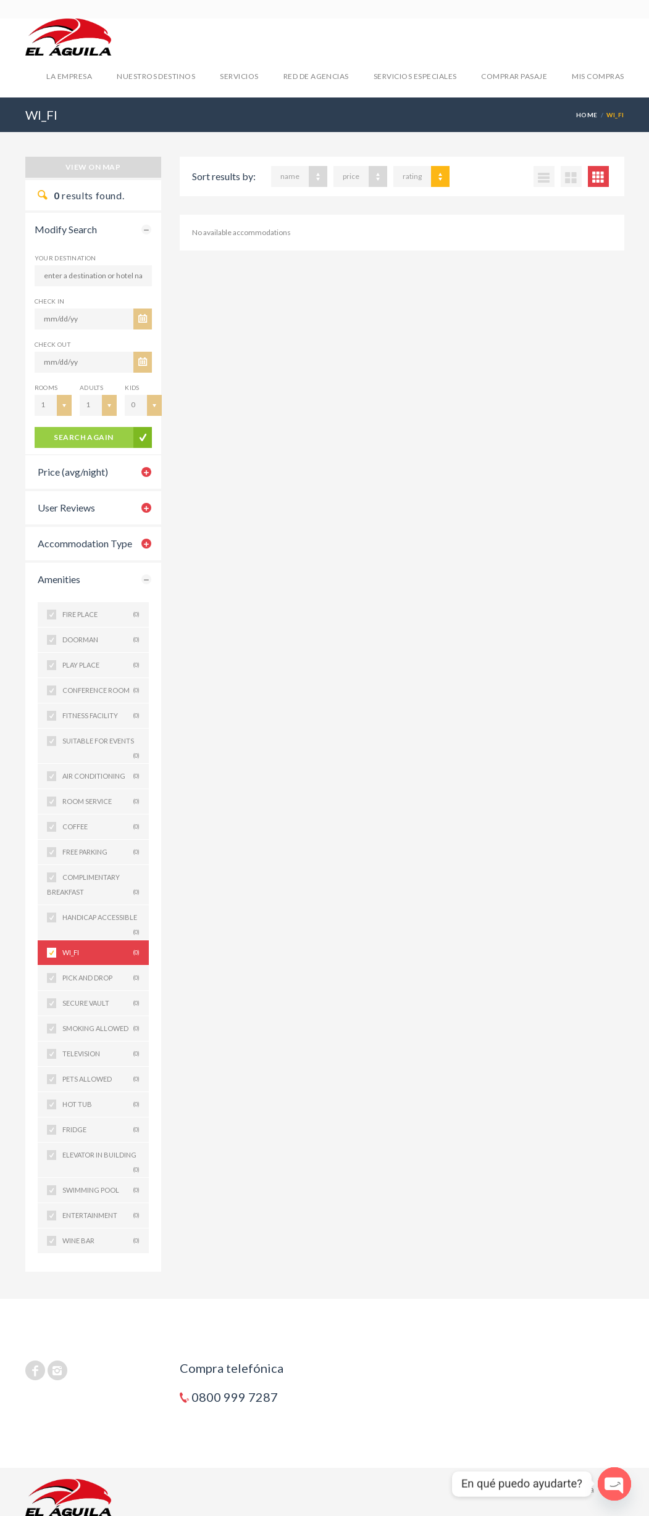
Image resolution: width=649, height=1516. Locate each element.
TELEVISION (101, 1053)
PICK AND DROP (101, 978)
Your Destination (65, 258)
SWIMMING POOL (101, 1190)
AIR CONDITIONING (101, 776)
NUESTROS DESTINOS (156, 76)
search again (84, 437)
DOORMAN (101, 639)
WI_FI (101, 952)
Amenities (59, 579)
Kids (132, 387)
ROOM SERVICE (101, 801)
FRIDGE (101, 1129)
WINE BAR (101, 1240)
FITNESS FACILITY (101, 715)
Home (587, 114)
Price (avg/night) (73, 472)
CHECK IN (50, 301)
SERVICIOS (239, 76)
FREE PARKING (101, 852)
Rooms (46, 387)
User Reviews (66, 507)
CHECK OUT (53, 344)
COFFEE (101, 826)
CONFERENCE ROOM (101, 690)
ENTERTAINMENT (101, 1215)
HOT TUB (101, 1104)
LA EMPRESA (69, 76)
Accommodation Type (85, 543)
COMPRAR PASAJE (514, 76)
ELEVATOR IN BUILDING (101, 1159)
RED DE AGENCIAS (316, 76)
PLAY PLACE (101, 665)
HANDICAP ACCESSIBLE (101, 921)
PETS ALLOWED (101, 1079)
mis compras (598, 76)
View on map (92, 167)
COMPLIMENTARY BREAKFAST (93, 886)
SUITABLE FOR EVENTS (101, 745)
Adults (91, 387)
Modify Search (66, 229)
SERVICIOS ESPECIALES (415, 76)
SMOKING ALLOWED (101, 1028)
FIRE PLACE (101, 614)
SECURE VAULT (101, 1003)
